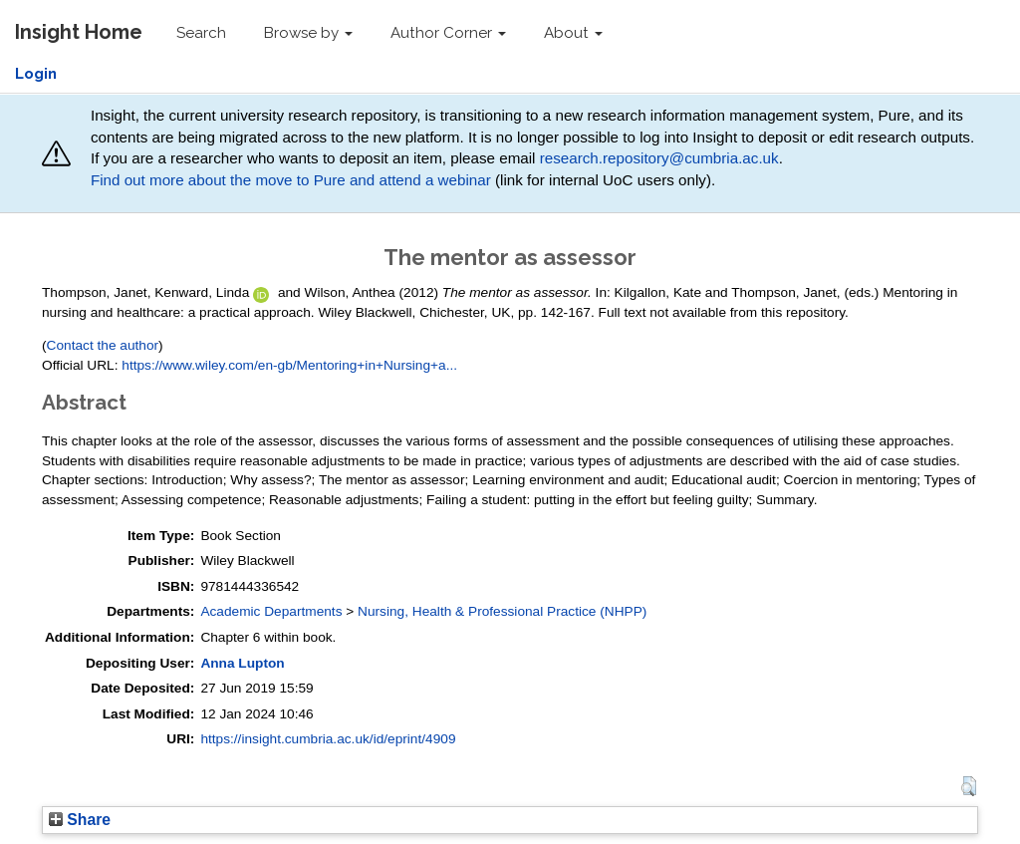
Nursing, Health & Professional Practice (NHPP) (502, 611)
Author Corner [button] (448, 33)
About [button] (573, 33)
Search (201, 33)
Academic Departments (271, 611)
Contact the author (103, 345)
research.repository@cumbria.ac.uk (659, 157)
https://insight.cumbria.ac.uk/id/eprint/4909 (327, 738)
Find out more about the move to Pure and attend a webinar (291, 179)
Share (80, 819)
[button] (968, 786)
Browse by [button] (308, 33)
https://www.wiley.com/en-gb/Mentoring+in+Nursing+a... (289, 365)
